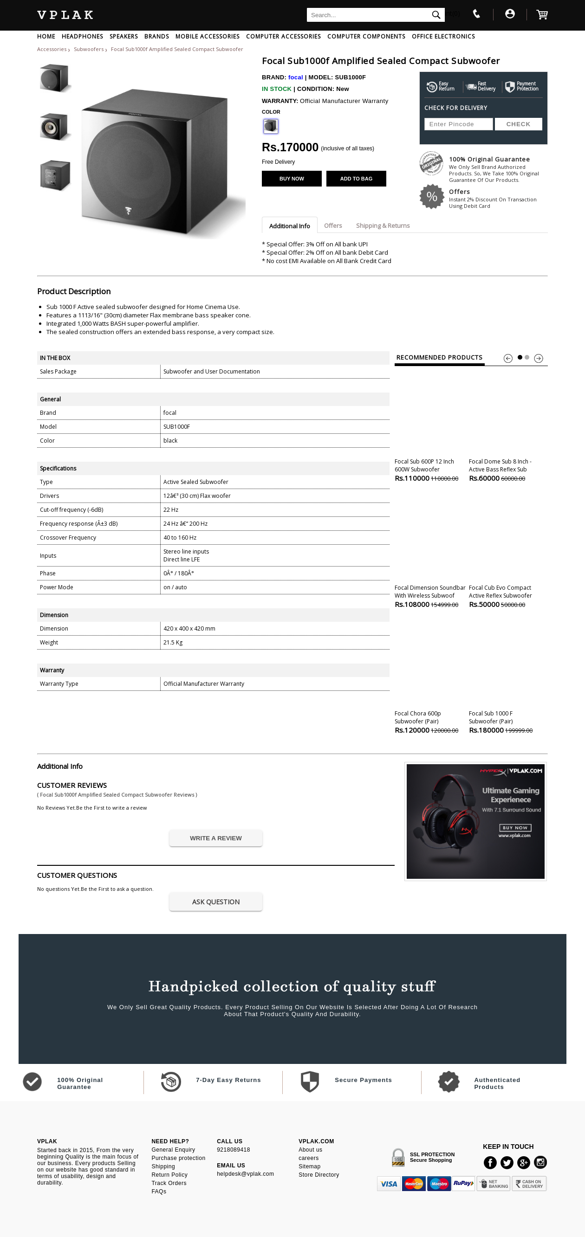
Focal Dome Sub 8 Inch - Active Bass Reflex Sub (504, 424)
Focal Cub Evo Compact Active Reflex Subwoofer (504, 550)
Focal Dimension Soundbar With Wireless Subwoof (430, 550)
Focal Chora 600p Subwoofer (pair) (430, 676)
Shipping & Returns (383, 225)
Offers (498, 198)
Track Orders (169, 1183)
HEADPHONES (82, 36)
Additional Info (289, 226)
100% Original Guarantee (498, 169)
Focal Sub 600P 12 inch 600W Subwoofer (430, 424)
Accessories (51, 48)
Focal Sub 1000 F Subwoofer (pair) (504, 676)
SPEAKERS (124, 36)
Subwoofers (89, 48)
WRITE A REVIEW (216, 838)
